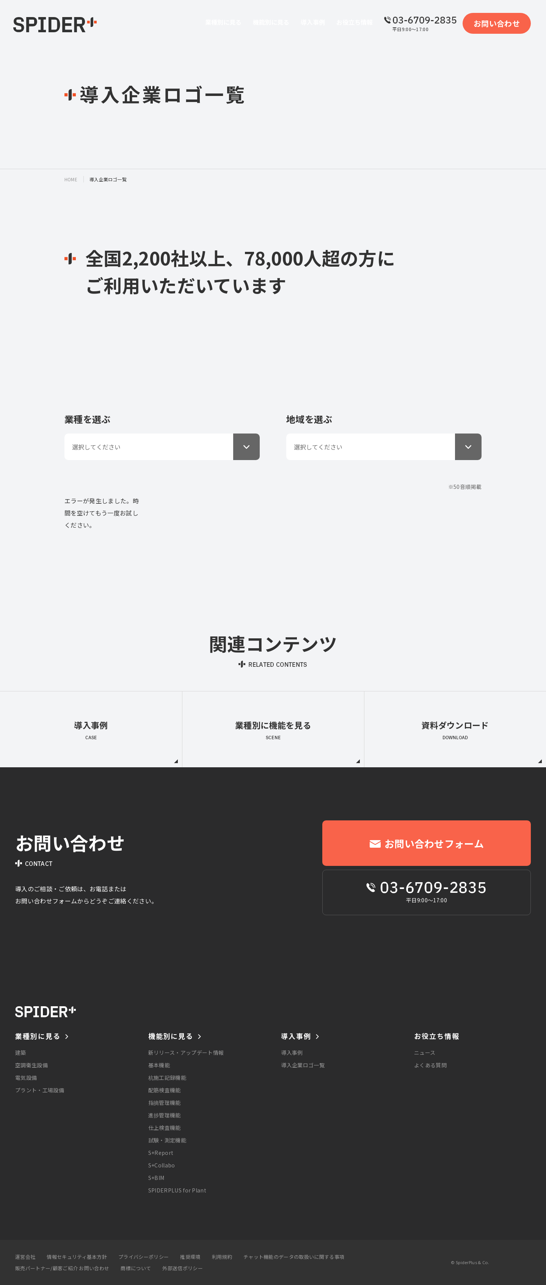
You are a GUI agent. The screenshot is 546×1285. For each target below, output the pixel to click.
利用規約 (222, 1256)
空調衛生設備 (31, 1065)
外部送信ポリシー (182, 1268)
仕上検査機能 (164, 1127)
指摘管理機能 (164, 1102)
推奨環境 (190, 1256)
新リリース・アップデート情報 (186, 1052)
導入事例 (292, 1052)
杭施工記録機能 (167, 1077)
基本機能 (159, 1065)
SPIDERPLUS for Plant (177, 1190)
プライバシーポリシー (143, 1256)
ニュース (424, 1052)
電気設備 (26, 1077)
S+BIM (156, 1177)
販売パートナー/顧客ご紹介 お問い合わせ (62, 1268)
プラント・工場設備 (39, 1090)
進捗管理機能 (164, 1115)
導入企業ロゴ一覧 (303, 1065)
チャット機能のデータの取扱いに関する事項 (293, 1256)
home (70, 179)
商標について (136, 1268)
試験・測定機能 (167, 1140)
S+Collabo (161, 1165)
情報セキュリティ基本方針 (77, 1256)
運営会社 (25, 1256)
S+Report (161, 1152)
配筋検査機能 (164, 1090)
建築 (20, 1052)
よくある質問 (430, 1065)
